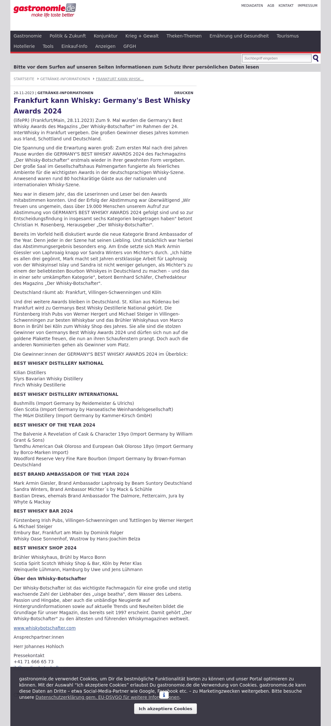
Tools (48, 46)
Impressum (307, 5)
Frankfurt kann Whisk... (120, 79)
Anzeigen (105, 46)
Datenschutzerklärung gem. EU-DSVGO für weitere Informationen (107, 697)
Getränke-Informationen (65, 79)
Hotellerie (24, 46)
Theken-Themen (184, 35)
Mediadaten (252, 5)
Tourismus (288, 35)
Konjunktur (106, 35)
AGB (270, 5)
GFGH (129, 46)
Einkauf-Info (74, 46)
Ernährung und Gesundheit (239, 35)
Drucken (183, 93)
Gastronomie (28, 35)
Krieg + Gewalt (142, 35)
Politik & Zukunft (68, 35)
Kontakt (286, 5)
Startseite (24, 79)
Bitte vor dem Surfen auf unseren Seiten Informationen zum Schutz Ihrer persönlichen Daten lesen (136, 67)
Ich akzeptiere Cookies (165, 708)
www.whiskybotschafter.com (45, 628)
